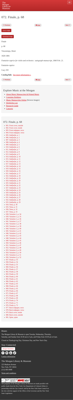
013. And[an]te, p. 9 (13, 154)
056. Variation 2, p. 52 (13, 257)
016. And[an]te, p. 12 (13, 161)
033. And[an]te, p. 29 (13, 202)
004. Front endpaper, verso (15, 133)
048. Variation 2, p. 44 (13, 238)
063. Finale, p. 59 (12, 274)
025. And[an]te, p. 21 (13, 183)
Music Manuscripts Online (16, 100)
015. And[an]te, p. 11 (13, 159)
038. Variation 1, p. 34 (13, 214)
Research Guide (12, 106)
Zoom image (6, 30)
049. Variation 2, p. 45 (13, 241)
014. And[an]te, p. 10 (13, 157)
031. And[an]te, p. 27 (13, 197)
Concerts (9, 109)
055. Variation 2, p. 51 (13, 255)
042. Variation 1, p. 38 (13, 224)
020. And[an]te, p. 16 (13, 171)
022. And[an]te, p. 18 (13, 176)
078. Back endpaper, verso (15, 310)
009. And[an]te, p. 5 (13, 145)
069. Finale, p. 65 (12, 289)
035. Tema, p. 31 (11, 207)
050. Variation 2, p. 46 (13, 243)
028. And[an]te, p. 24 (13, 190)
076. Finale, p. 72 (12, 305)
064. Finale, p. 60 (12, 277)
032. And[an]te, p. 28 (13, 200)
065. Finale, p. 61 (12, 279)
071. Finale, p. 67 (12, 293)
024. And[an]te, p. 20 (13, 181)
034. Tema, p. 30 (11, 205)
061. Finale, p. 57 (12, 269)
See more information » (22, 75)
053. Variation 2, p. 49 (13, 250)
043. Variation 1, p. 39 (13, 226)
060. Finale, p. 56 (12, 267)
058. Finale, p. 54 (12, 262)
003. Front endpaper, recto (15, 130)
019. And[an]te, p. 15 (13, 169)
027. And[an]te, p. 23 (13, 188)
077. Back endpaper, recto (15, 308)
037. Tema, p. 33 (11, 212)
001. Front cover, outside (14, 125)
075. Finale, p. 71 (12, 303)
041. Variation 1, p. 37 (13, 221)
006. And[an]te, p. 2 (13, 137)
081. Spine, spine (12, 317)
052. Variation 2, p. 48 (13, 248)
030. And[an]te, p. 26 (13, 195)
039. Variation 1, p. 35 (13, 217)
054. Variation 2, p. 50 (13, 253)
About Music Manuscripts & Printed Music (22, 94)
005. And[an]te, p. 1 (13, 135)
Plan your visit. (14, 13)
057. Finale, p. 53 (12, 260)
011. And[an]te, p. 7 (12, 149)
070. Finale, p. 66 (12, 291)
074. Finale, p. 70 (12, 300)
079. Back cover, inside (14, 312)
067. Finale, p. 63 (12, 284)
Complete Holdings (13, 97)
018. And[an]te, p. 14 (13, 166)
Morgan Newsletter (8, 349)
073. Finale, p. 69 (12, 298)
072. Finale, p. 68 (12, 296)
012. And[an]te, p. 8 (13, 152)
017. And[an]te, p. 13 (13, 164)
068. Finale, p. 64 (12, 286)
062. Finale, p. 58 (12, 272)
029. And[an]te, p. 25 (13, 193)
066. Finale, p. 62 (12, 281)
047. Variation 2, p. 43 (13, 236)
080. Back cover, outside (14, 315)
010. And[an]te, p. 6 (13, 147)
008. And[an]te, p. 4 (13, 142)
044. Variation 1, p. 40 (13, 229)
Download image (8, 36)
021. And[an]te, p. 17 (13, 173)
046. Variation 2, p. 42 (13, 233)
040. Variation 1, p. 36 (13, 219)
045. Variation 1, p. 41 (13, 231)
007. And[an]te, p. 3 (13, 140)
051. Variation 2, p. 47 (13, 245)
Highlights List (12, 103)
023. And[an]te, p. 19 (13, 178)
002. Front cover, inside (14, 128)
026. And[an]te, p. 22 (13, 185)
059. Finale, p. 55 (12, 265)
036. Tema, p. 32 (11, 209)
